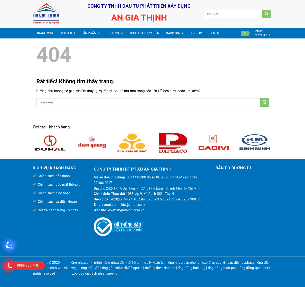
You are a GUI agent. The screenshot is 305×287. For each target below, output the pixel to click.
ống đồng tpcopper (253, 268)
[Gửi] (266, 14)
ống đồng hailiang (191, 268)
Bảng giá (175, 33)
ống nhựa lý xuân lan (150, 263)
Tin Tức (196, 33)
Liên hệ (214, 33)
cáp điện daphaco (241, 263)
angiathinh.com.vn (47, 268)
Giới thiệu (67, 33)
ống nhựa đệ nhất (117, 263)
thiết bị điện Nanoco (160, 268)
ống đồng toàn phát (223, 268)
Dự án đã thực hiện (144, 33)
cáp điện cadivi (213, 263)
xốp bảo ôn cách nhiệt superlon (95, 273)
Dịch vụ (115, 33)
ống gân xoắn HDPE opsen (122, 268)
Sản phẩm (91, 33)
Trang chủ (44, 33)
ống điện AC (90, 268)
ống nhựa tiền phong (184, 263)
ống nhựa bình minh (86, 263)
